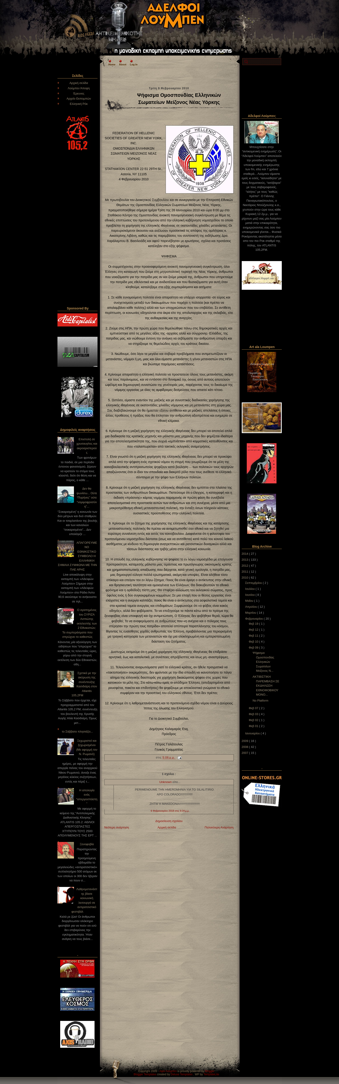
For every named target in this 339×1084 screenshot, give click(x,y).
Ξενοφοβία (87, 844)
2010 (245, 577)
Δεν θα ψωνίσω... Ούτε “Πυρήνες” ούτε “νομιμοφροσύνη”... (86, 497)
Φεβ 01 (254, 726)
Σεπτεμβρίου (254, 583)
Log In (134, 64)
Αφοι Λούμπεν (168, 1071)
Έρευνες (78, 93)
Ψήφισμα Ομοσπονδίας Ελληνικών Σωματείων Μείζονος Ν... (263, 661)
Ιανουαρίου (253, 733)
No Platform (260, 700)
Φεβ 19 (254, 623)
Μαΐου (249, 600)
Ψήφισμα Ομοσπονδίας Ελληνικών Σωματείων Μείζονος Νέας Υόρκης (179, 98)
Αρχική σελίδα (78, 83)
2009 (245, 741)
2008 (245, 747)
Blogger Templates (145, 1074)
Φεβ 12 (254, 629)
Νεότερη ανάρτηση (116, 827)
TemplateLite (211, 1074)
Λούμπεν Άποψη (79, 88)
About (122, 64)
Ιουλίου (250, 589)
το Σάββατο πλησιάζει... (77, 731)
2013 (245, 559)
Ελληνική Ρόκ (79, 104)
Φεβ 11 (254, 635)
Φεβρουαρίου (254, 618)
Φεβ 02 (254, 720)
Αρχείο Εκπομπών (79, 98)
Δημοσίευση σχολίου (169, 821)
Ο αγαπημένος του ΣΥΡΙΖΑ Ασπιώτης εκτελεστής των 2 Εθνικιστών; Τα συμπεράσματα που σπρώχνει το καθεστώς (79, 623)
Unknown (166, 782)
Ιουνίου (250, 594)
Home (112, 64)
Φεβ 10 (254, 641)
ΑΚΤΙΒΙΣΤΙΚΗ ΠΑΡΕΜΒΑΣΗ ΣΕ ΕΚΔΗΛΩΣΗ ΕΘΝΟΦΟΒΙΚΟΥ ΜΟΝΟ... (266, 685)
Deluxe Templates (182, 1074)
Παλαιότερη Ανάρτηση (219, 827)
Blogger (209, 1071)
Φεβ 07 (254, 708)
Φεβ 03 (254, 714)
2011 (245, 571)
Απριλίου (251, 606)
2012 (245, 565)
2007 (245, 753)
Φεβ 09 (254, 647)
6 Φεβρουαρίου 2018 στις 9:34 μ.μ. (170, 810)
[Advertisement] (168, 76)
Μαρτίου (251, 612)
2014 (245, 553)
